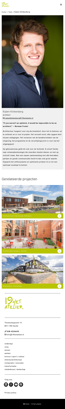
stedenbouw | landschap (15, 369)
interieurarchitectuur (13, 360)
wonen (7, 350)
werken (8, 353)
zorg (6, 347)
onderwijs (9, 344)
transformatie (10, 366)
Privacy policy (10, 393)
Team (10, 12)
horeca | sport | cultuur (14, 357)
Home (4, 12)
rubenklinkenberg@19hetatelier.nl (18, 118)
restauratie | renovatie (14, 363)
